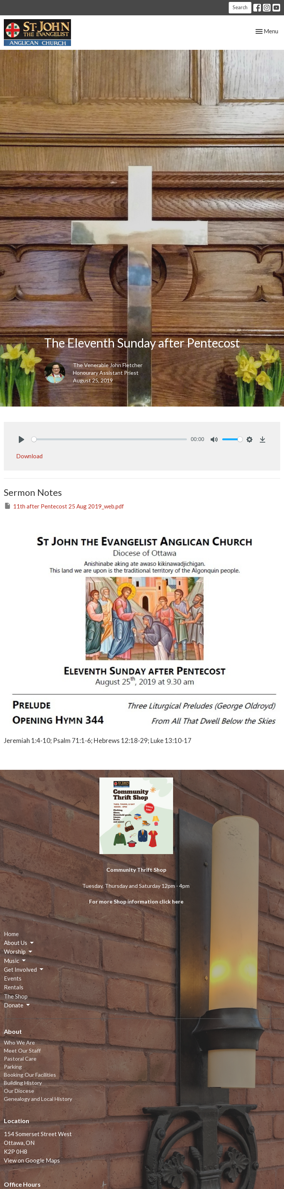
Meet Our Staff (22, 1050)
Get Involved (24, 969)
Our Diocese (19, 1090)
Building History (23, 1082)
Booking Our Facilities (30, 1074)
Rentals (13, 987)
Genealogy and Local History (38, 1099)
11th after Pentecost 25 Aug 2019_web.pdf (64, 506)
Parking (13, 1066)
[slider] (109, 439)
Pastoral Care (20, 1058)
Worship (18, 952)
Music (15, 960)
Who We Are (19, 1042)
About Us (19, 943)
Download (29, 456)
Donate (17, 1005)
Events (12, 978)
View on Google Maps (32, 1160)
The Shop (16, 996)
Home (11, 933)
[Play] (21, 439)
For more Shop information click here (136, 901)
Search (240, 7)
